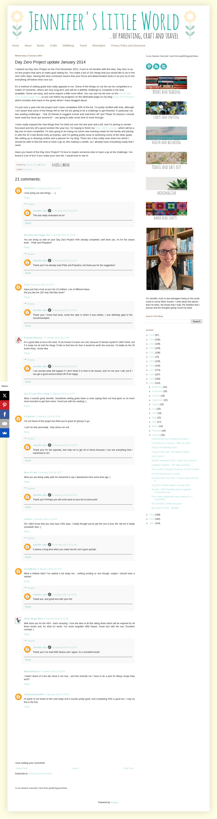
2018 (152, 365)
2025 (152, 335)
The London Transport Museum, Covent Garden (175, 469)
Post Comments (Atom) (40, 773)
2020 (152, 357)
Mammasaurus (32, 671)
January (156, 435)
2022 (152, 348)
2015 (152, 378)
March (155, 426)
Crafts (53, 45)
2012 (152, 519)
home (26, 169)
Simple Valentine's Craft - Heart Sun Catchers (174, 460)
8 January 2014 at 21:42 (56, 618)
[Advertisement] (169, 554)
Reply (27, 197)
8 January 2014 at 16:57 (50, 472)
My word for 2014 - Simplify (165, 508)
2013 (152, 514)
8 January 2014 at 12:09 (63, 235)
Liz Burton (29, 416)
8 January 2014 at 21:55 (64, 366)
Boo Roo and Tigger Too (37, 235)
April (154, 422)
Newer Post (21, 768)
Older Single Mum (33, 618)
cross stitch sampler (106, 128)
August (156, 404)
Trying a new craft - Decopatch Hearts (170, 452)
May (154, 417)
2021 (152, 352)
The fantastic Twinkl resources (167, 503)
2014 (152, 383)
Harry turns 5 (158, 456)
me (31, 169)
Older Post (128, 768)
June (155, 413)
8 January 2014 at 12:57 (62, 393)
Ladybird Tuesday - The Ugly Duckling (171, 465)
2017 (152, 370)
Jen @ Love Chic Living (36, 393)
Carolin (28, 519)
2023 (152, 344)
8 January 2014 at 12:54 (57, 337)
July (154, 409)
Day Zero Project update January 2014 (171, 485)
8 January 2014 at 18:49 (45, 519)
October (156, 395)
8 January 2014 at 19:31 (50, 569)
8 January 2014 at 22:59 (53, 671)
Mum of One (30, 472)
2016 (152, 374)
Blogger (114, 802)
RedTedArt (29, 188)
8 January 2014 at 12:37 (42, 284)
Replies (31, 204)
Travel (83, 45)
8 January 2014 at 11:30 (48, 188)
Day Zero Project (123, 96)
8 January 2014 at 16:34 (48, 416)
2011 (152, 523)
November (157, 391)
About (28, 45)
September (158, 400)
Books (40, 45)
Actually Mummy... (33, 337)
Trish (26, 284)
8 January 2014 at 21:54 (64, 210)
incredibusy (30, 569)
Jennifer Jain (40, 210)
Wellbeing (68, 45)
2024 (152, 339)
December (157, 387)
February (157, 430)
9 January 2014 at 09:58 (57, 694)
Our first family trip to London (166, 474)
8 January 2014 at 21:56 (64, 544)
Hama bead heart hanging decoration (170, 439)
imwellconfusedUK (34, 694)
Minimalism (99, 45)
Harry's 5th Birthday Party (164, 447)
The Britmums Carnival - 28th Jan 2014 (171, 443)
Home (15, 45)
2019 (152, 361)
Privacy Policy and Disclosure (128, 45)
